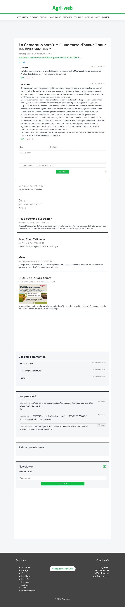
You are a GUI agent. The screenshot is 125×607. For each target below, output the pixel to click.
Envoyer (62, 171)
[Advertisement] (62, 29)
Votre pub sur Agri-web (62, 569)
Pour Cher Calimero (32, 239)
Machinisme (55, 17)
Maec (22, 257)
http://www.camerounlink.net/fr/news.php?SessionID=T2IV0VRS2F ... (50, 57)
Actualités (22, 17)
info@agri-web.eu (101, 576)
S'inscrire (62, 483)
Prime (22, 378)
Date (22, 200)
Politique (78, 17)
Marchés (67, 17)
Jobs (97, 17)
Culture (43, 17)
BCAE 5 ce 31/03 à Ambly (35, 278)
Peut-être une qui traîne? (35, 218)
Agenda (89, 17)
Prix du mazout (26, 363)
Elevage (34, 17)
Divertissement (28, 591)
